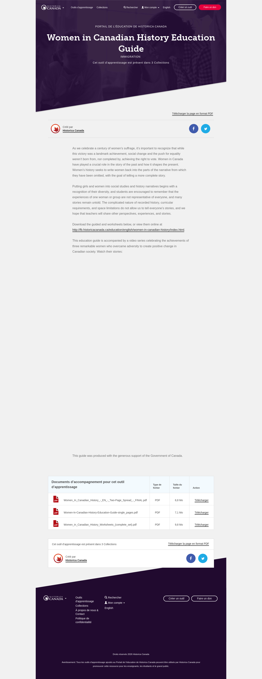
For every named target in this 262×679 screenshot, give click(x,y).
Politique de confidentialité (84, 620)
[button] (53, 6)
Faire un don (210, 7)
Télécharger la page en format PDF (192, 113)
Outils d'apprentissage (82, 7)
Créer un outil (185, 7)
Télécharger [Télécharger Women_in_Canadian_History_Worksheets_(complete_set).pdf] (202, 524)
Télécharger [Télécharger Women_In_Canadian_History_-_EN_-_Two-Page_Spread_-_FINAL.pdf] (202, 500)
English (166, 7)
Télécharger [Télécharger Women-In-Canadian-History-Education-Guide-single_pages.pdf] (202, 512)
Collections (102, 7)
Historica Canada (73, 130)
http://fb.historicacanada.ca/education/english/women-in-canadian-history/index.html (128, 229)
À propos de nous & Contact (87, 612)
